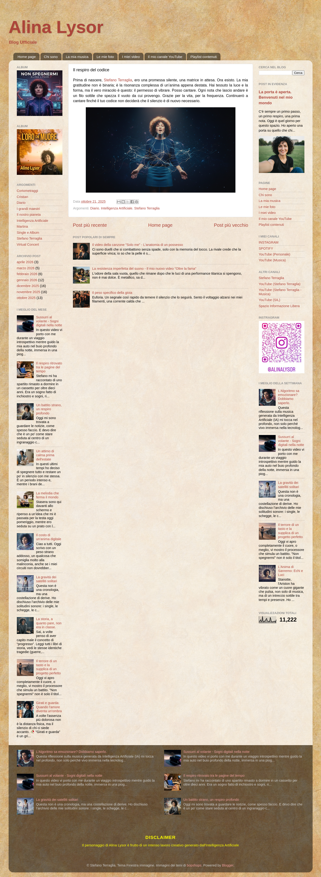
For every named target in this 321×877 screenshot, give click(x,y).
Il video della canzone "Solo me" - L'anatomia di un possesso (137, 245)
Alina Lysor (56, 27)
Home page (27, 57)
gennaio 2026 (27, 280)
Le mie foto (105, 57)
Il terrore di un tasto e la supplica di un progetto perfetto (48, 667)
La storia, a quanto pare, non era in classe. (48, 623)
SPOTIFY (266, 248)
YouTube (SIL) (269, 300)
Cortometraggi (27, 191)
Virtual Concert (28, 244)
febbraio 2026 (27, 274)
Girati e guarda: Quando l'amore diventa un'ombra (49, 707)
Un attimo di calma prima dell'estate (45, 455)
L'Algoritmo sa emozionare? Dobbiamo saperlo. (288, 397)
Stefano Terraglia (118, 80)
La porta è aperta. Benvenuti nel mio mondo (276, 97)
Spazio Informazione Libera (279, 306)
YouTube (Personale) (274, 254)
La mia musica (77, 57)
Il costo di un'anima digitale (48, 537)
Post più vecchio (231, 225)
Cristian (22, 197)
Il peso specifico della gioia (112, 293)
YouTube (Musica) (272, 260)
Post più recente (90, 225)
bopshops (194, 865)
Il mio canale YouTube (165, 57)
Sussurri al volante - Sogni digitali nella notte (49, 321)
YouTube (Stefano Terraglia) (280, 284)
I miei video (131, 57)
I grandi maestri (28, 209)
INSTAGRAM (268, 242)
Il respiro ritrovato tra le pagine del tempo (49, 367)
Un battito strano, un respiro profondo (49, 409)
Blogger (228, 865)
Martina (22, 226)
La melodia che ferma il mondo (47, 495)
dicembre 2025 (28, 286)
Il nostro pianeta (29, 214)
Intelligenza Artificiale (116, 208)
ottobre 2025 (26, 298)
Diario (94, 208)
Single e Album (28, 232)
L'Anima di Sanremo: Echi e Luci (290, 571)
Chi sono (51, 57)
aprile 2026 (25, 262)
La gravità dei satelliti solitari (46, 579)
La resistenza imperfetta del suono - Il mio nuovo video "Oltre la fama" (144, 268)
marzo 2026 (26, 268)
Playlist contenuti (203, 57)
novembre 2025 (28, 292)
